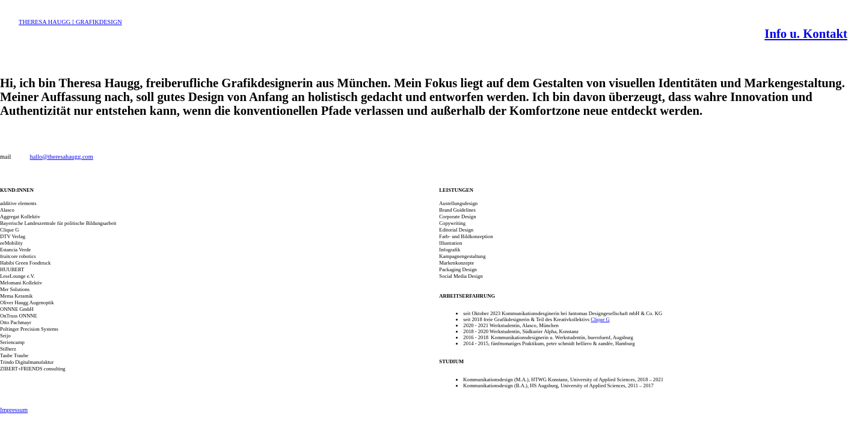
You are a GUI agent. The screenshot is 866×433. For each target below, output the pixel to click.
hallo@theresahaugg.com (61, 156)
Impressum (14, 410)
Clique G (600, 319)
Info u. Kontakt (805, 33)
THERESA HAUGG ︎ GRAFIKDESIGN (70, 22)
